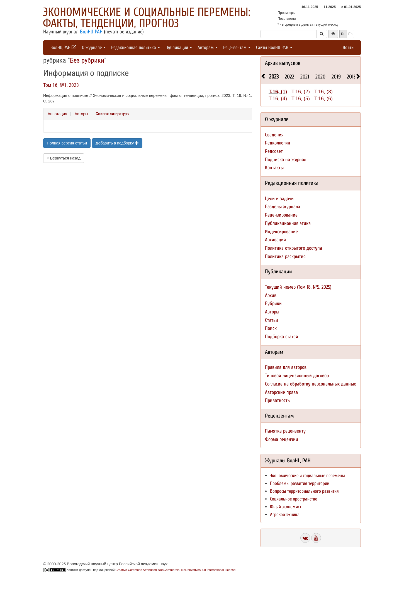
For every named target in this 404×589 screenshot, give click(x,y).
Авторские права (281, 392)
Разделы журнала (282, 207)
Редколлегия (277, 143)
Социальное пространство (293, 499)
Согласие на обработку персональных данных (310, 384)
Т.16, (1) (278, 91)
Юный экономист (285, 506)
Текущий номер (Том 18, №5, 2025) (298, 287)
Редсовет (274, 151)
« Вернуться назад (64, 158)
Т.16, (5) (300, 98)
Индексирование (281, 232)
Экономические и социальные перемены (307, 475)
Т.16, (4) (278, 98)
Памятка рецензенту (285, 431)
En (350, 34)
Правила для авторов (285, 367)
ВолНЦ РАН (91, 32)
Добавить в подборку (117, 143)
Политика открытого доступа (293, 248)
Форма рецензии (281, 439)
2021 (304, 76)
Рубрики (273, 303)
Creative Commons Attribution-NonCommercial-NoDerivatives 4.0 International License (175, 569)
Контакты (274, 168)
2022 (289, 76)
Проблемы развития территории (299, 483)
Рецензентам (236, 47)
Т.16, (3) (323, 91)
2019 (336, 76)
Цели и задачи (279, 199)
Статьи (271, 320)
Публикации (179, 47)
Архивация (275, 240)
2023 (274, 76)
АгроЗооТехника (285, 514)
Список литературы (112, 113)
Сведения (274, 135)
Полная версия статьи (67, 143)
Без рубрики (87, 60)
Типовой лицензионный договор (297, 376)
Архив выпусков (282, 63)
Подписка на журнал (285, 160)
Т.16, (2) (300, 91)
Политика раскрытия (285, 256)
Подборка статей (281, 337)
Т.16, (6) (323, 98)
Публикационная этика (288, 223)
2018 (351, 76)
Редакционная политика (135, 47)
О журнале (94, 47)
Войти (348, 47)
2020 (320, 76)
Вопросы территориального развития (304, 491)
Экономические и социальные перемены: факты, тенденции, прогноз (146, 17)
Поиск (271, 328)
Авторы (81, 114)
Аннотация (57, 114)
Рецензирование (281, 215)
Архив (270, 295)
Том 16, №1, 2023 (61, 85)
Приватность (277, 400)
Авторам (208, 47)
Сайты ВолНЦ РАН (274, 47)
